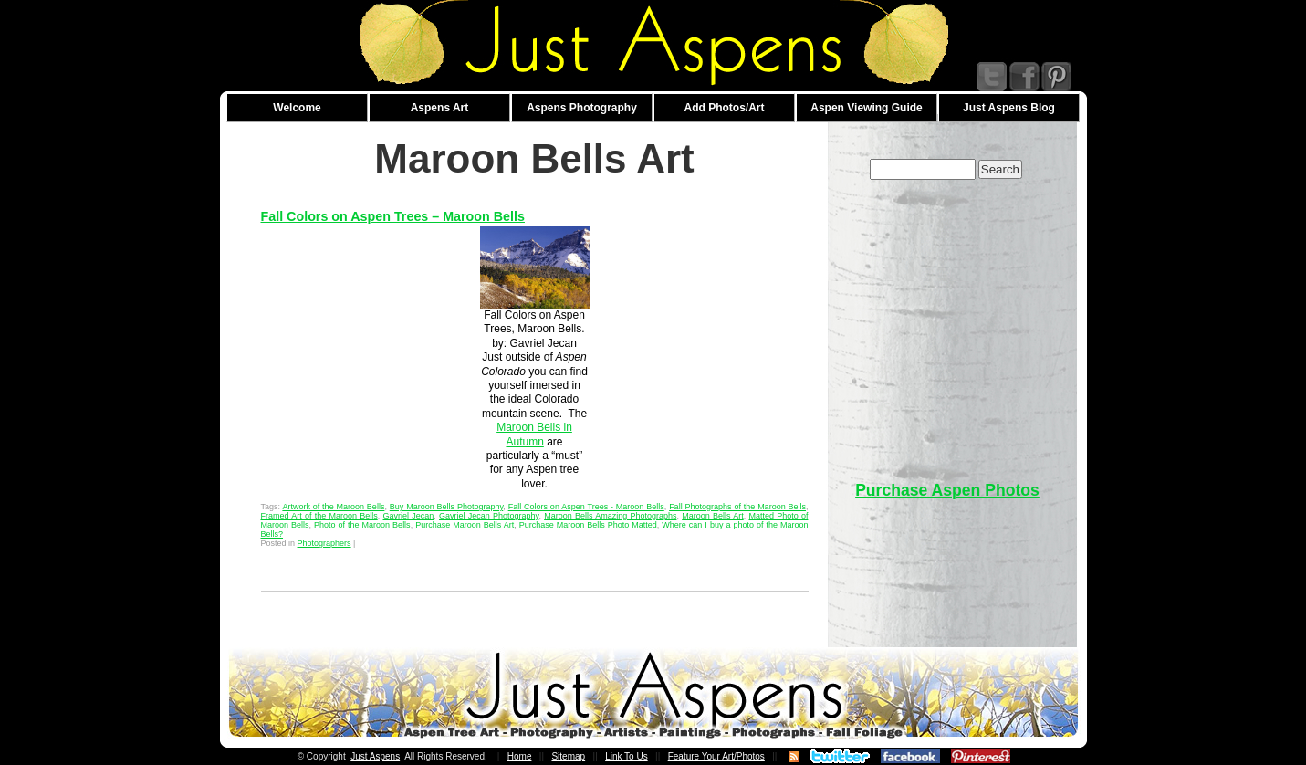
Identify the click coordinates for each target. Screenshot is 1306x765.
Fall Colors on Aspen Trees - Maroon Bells (586, 506)
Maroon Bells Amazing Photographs (610, 515)
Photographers (324, 543)
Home (519, 756)
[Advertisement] (947, 321)
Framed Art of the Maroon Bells (319, 515)
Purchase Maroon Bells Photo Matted (588, 524)
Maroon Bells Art (713, 515)
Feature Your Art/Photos (716, 756)
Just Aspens (375, 756)
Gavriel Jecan (408, 515)
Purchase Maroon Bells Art (464, 524)
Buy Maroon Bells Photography (447, 506)
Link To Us (626, 756)
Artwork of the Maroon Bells (333, 506)
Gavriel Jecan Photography (488, 515)
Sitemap (568, 756)
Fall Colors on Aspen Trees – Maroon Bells (393, 216)
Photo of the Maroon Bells (362, 524)
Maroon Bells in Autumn (534, 434)
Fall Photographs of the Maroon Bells (737, 506)
